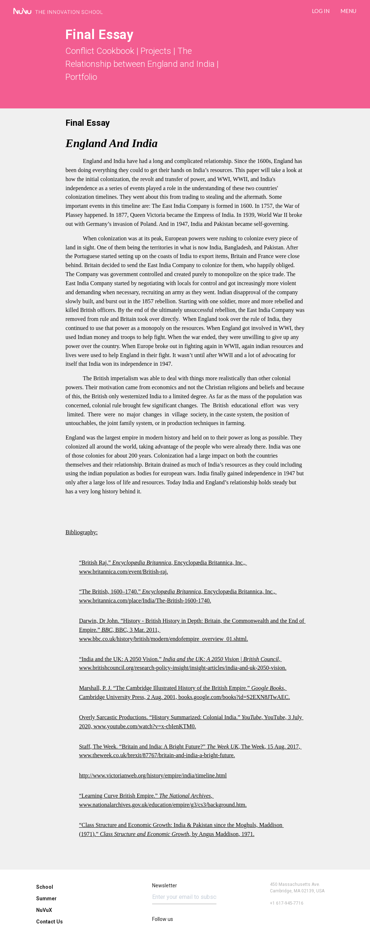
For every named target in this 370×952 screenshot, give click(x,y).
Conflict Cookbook (99, 51)
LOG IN (321, 11)
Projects (156, 51)
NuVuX (44, 910)
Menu (348, 11)
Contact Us (49, 922)
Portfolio (81, 77)
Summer (46, 898)
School (44, 887)
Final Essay (87, 123)
